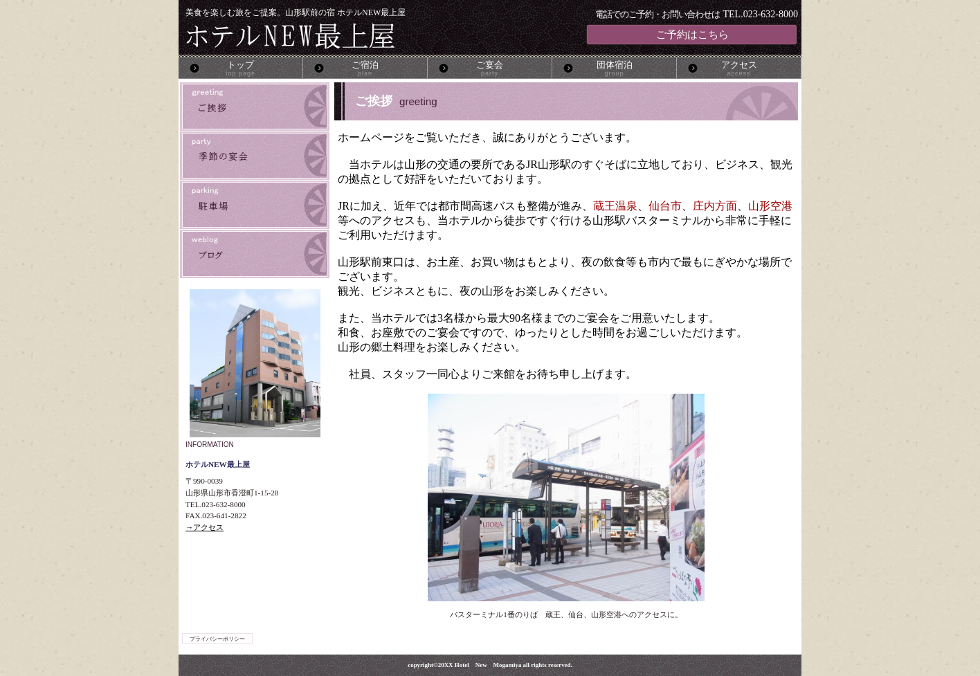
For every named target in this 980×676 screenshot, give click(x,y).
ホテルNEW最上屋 (348, 36)
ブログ (254, 254)
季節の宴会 (254, 155)
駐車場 (254, 205)
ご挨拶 (254, 106)
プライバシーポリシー (217, 638)
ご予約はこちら (692, 34)
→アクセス (204, 527)
